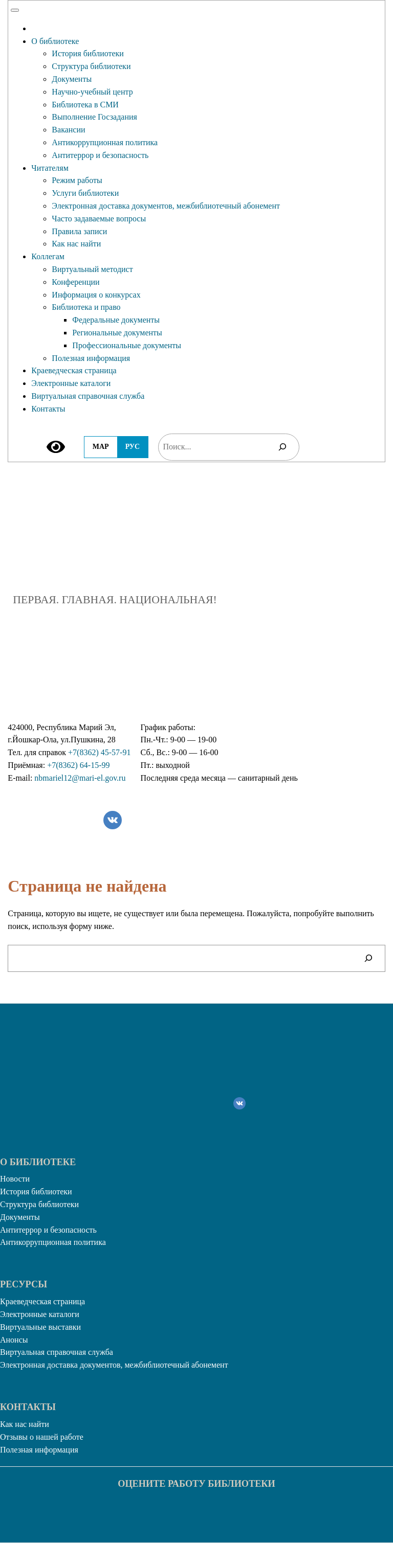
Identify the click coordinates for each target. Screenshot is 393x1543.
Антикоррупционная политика (105, 142)
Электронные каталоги (71, 383)
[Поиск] (282, 447)
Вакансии (68, 129)
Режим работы (77, 180)
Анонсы (14, 1339)
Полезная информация (91, 358)
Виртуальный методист (92, 269)
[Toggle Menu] (15, 10)
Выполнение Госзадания (94, 116)
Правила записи (79, 231)
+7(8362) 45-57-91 (99, 752)
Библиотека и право (86, 307)
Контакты (48, 408)
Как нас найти (76, 243)
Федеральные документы (116, 319)
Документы (72, 79)
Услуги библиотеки (85, 193)
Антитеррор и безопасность (100, 155)
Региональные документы (117, 332)
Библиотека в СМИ (85, 104)
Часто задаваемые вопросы (99, 218)
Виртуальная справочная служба (87, 396)
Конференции (75, 282)
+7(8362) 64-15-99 (78, 765)
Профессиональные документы (126, 345)
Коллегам (47, 256)
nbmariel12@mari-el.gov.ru (79, 778)
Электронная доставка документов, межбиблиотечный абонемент (166, 205)
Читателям (49, 168)
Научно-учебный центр (92, 91)
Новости (15, 1178)
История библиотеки (88, 53)
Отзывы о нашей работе (41, 1437)
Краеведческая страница (73, 370)
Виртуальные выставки (40, 1327)
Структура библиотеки (91, 66)
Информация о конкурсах (96, 294)
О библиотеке (55, 41)
